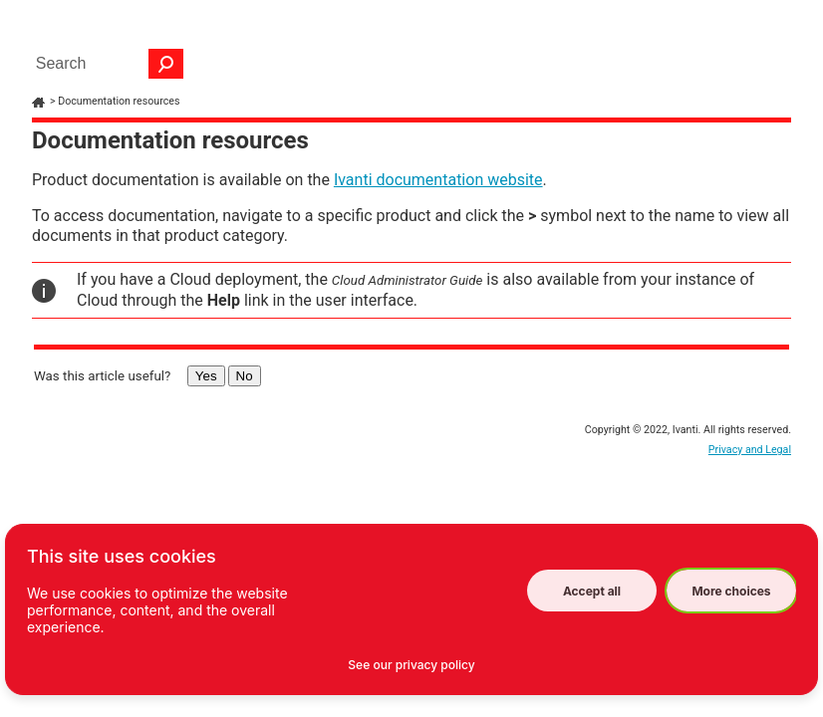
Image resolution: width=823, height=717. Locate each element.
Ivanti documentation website (438, 179)
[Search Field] (104, 64)
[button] (166, 64)
